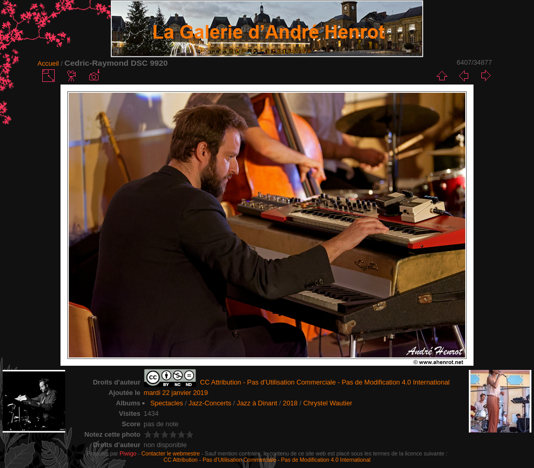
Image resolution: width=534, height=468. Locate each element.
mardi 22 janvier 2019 (176, 393)
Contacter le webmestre (170, 453)
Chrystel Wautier (327, 403)
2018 (290, 403)
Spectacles (166, 403)
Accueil (48, 63)
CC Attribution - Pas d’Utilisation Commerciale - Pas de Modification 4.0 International (267, 460)
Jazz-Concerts (210, 403)
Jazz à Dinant (257, 403)
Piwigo (127, 453)
